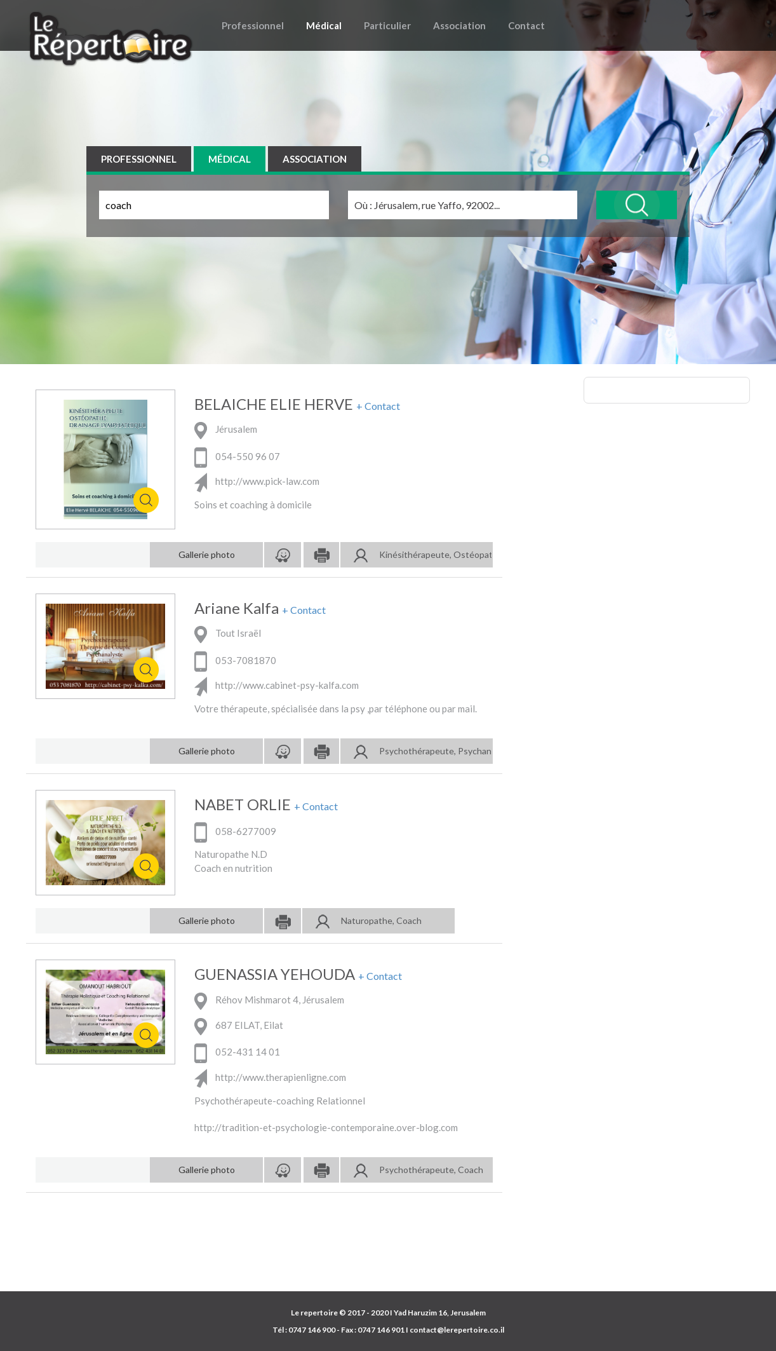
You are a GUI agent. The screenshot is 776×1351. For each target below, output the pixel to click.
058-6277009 (235, 831)
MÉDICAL (229, 159)
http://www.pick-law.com (256, 481)
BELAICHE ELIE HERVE (273, 404)
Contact (526, 25)
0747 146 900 (311, 1329)
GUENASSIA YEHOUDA (274, 974)
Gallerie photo (206, 554)
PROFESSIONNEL (139, 159)
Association (459, 25)
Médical (324, 25)
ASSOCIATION (315, 159)
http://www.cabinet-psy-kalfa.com (276, 685)
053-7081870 (235, 660)
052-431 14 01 (237, 1051)
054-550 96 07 (237, 456)
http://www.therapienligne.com (270, 1077)
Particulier (387, 25)
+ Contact (378, 406)
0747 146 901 (381, 1329)
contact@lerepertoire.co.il (457, 1329)
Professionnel (253, 25)
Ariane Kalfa (236, 608)
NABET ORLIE (242, 804)
